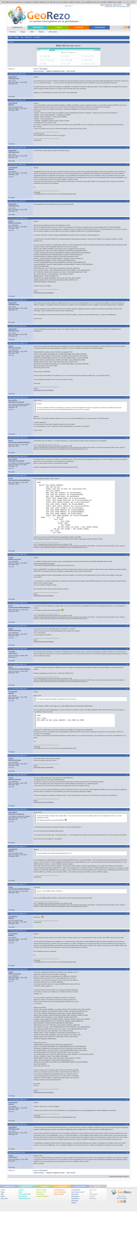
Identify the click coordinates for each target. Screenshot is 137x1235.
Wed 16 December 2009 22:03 (17, 437)
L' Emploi (58, 27)
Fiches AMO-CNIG (25, 1194)
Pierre (10, 441)
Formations (40, 1194)
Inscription (37, 37)
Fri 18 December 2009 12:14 (17, 930)
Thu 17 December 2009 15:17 (17, 664)
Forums (13, 32)
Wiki (32, 32)
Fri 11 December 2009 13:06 (17, 326)
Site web (11, 176)
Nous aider (75, 1194)
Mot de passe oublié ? (123, 6)
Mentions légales (121, 1198)
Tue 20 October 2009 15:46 (16, 147)
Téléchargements (24, 1198)
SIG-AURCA (12, 400)
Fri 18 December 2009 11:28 (17, 913)
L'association (75, 1190)
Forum (10, 37)
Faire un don (122, 1196)
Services (92, 1196)
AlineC (10, 221)
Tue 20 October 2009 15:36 (16, 100)
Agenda (21, 1190)
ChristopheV (13, 168)
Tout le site (93, 1190)
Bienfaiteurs (75, 1196)
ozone (10, 1155)
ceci (84, 539)
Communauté (17, 27)
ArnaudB (11, 652)
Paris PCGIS (23, 1196)
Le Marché (79, 27)
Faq (22, 37)
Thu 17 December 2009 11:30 (17, 603)
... (89, 1200)
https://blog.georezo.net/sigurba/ (44, 292)
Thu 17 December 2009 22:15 (17, 809)
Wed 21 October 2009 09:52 (17, 201)
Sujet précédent (38, 71)
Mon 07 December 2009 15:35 (17, 218)
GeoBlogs (92, 1198)
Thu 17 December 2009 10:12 (17, 475)
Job (90, 1192)
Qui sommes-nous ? (78, 1192)
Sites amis (53, 32)
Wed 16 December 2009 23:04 (17, 456)
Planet (41, 32)
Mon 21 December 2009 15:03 (17, 969)
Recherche (28, 37)
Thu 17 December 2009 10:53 (17, 554)
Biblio (21, 1192)
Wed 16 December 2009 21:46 (17, 397)
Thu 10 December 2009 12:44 (17, 300)
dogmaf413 (12, 77)
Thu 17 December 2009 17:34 (17, 755)
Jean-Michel (12, 103)
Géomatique (43, 69)
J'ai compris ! (127, 2)
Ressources (38, 27)
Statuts (73, 1203)
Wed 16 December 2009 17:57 (17, 343)
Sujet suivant (70, 71)
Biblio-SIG (61, 46)
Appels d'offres (59, 1194)
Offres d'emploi (42, 1190)
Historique (74, 1200)
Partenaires (75, 1198)
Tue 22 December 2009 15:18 (17, 1124)
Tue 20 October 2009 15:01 (16, 74)
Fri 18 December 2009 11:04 (17, 846)
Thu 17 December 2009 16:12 (17, 688)
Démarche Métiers (43, 1196)
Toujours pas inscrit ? (111, 6)
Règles (16, 37)
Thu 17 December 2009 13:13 (17, 626)
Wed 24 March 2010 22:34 (16, 1152)
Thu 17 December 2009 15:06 (17, 648)
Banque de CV (41, 1192)
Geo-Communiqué (60, 1192)
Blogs (23, 32)
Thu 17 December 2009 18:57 (17, 774)
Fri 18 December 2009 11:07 (17, 884)
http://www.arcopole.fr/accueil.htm (44, 563)
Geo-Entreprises (59, 1190)
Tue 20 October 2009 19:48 (16, 164)
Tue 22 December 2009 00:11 (17, 1099)
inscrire (63, 135)
